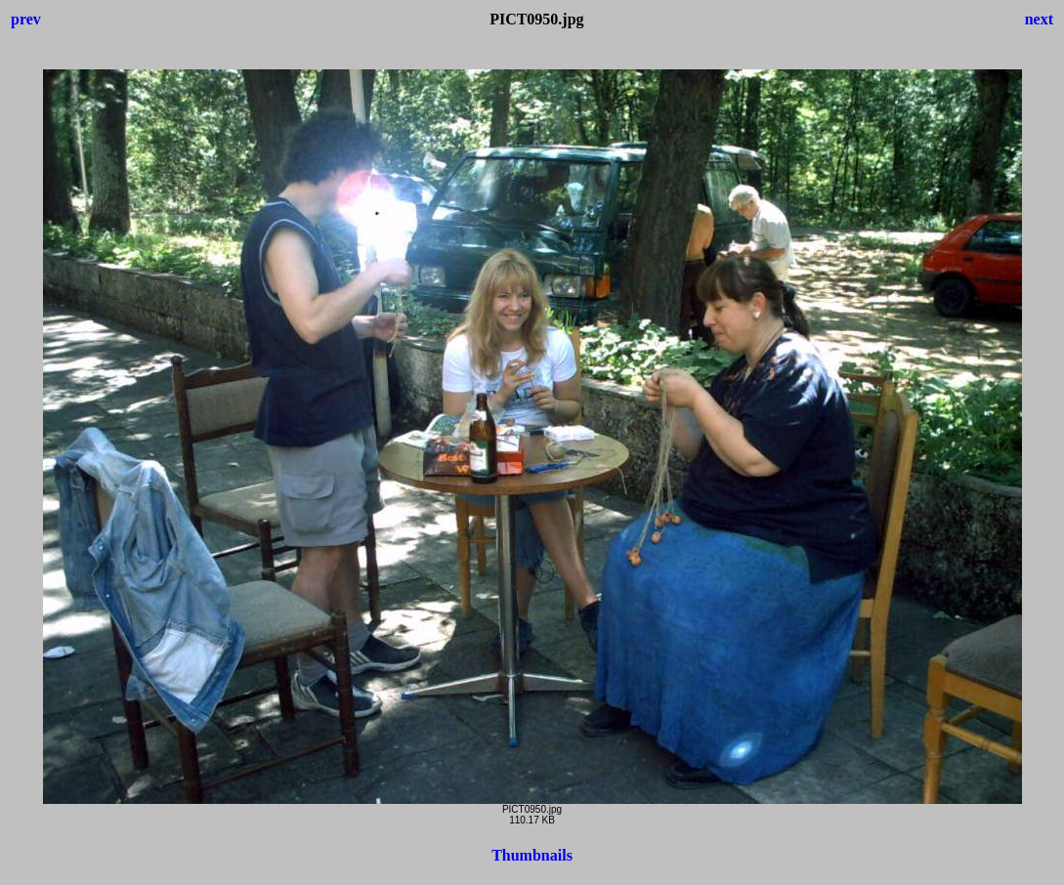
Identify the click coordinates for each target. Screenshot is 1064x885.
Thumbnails (532, 855)
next (1039, 19)
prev (26, 19)
